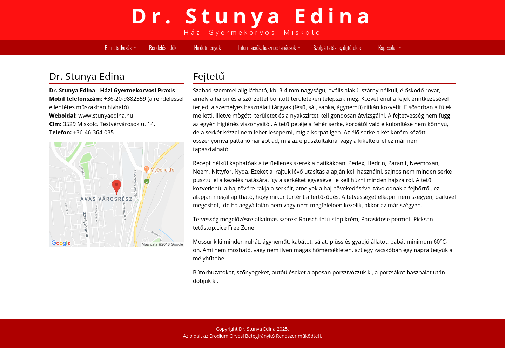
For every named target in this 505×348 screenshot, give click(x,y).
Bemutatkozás (118, 47)
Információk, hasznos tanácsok (267, 47)
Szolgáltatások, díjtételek (337, 47)
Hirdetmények (207, 47)
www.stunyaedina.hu (105, 115)
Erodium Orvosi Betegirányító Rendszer (253, 336)
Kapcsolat (387, 47)
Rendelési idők (162, 47)
